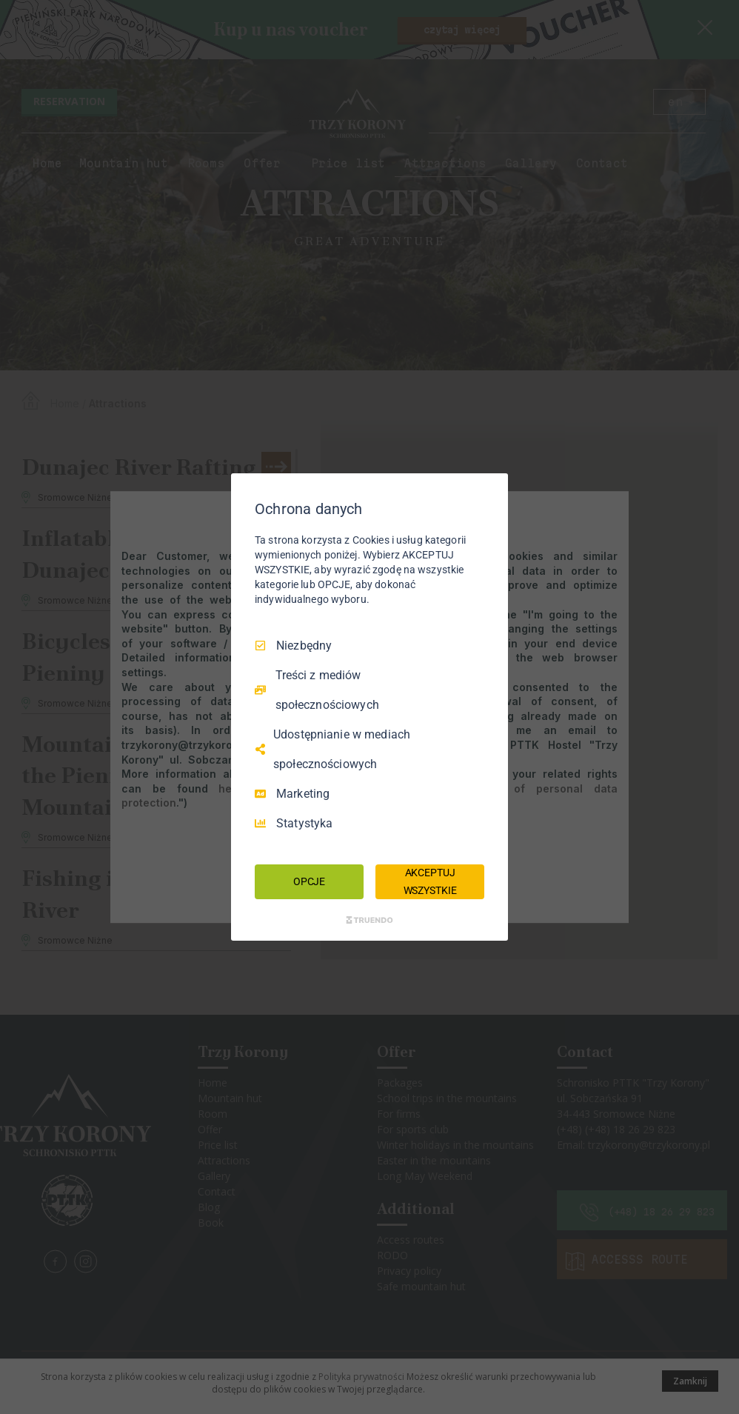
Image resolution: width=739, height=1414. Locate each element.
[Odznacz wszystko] (489, 491)
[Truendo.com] (369, 920)
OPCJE (309, 881)
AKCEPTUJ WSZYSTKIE (430, 881)
